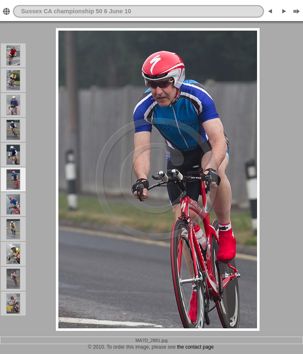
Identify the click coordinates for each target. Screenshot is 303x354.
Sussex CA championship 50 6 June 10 (76, 11)
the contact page (195, 347)
